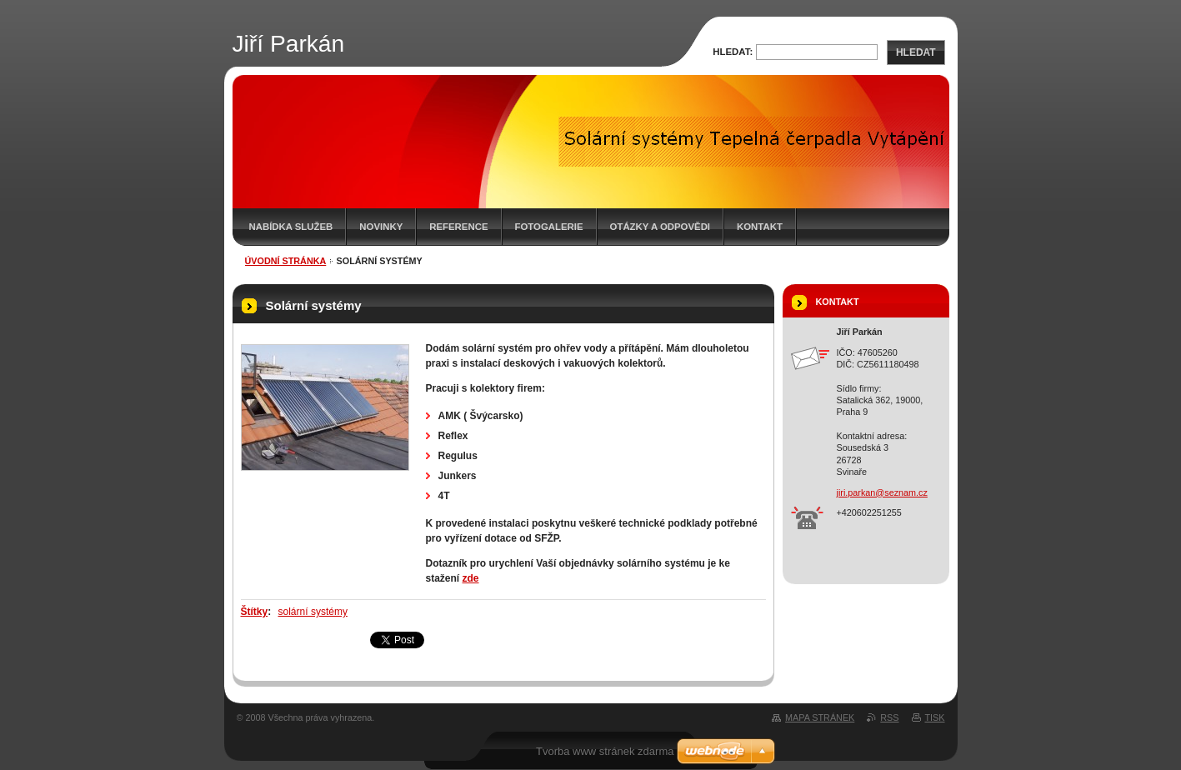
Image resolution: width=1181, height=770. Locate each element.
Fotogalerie (549, 227)
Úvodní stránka (286, 261)
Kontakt (760, 227)
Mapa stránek (819, 717)
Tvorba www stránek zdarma (604, 751)
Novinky (381, 227)
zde (471, 578)
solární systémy (313, 612)
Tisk (935, 717)
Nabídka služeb (291, 227)
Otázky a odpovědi (660, 227)
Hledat (916, 52)
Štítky (254, 612)
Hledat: (733, 52)
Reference (458, 227)
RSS (889, 717)
